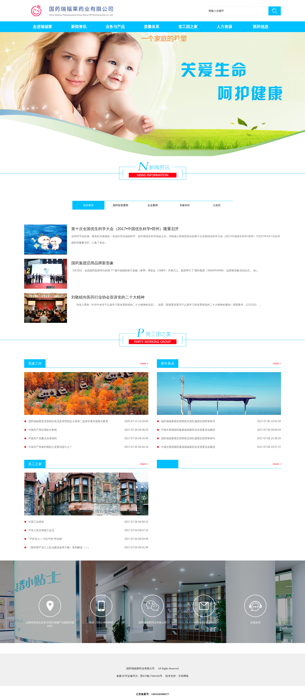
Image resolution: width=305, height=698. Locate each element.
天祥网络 (183, 675)
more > (144, 363)
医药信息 (260, 27)
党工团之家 (188, 27)
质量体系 (151, 27)
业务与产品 (115, 27)
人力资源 (224, 27)
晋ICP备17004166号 (151, 675)
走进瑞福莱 (42, 27)
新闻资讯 (78, 27)
